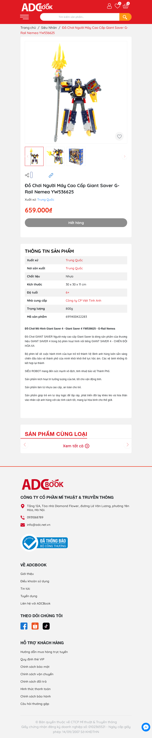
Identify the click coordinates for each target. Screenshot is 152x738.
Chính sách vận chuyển (36, 674)
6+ (67, 292)
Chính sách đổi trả (33, 681)
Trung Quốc (45, 200)
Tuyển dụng (28, 596)
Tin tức (25, 589)
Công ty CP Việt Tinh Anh (83, 300)
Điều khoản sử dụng (34, 581)
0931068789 (35, 517)
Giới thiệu (27, 574)
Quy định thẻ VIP (32, 659)
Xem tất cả (76, 445)
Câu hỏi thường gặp (34, 704)
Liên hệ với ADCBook (35, 603)
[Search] (125, 17)
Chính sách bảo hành (35, 696)
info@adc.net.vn (38, 525)
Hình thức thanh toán (35, 689)
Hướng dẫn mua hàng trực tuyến (44, 652)
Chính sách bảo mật (34, 667)
